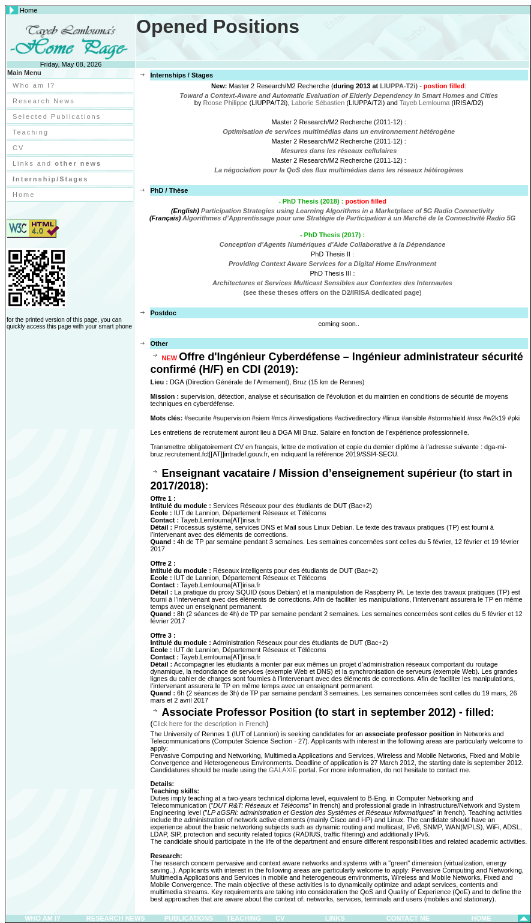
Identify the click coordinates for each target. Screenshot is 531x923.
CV (18, 147)
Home (24, 194)
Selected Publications (57, 116)
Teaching (31, 132)
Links (335, 918)
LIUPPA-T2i (397, 85)
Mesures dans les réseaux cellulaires (339, 150)
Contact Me (408, 918)
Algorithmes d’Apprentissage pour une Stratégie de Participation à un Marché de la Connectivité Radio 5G (348, 218)
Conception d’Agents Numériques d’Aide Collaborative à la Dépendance (333, 244)
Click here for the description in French (209, 723)
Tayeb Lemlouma (425, 102)
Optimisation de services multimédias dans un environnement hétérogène (339, 131)
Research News (44, 100)
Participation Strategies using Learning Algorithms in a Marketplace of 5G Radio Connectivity (347, 210)
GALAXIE (283, 769)
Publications (189, 918)
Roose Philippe (225, 102)
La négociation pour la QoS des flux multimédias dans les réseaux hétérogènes (338, 170)
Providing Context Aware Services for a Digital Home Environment (332, 263)
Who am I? (34, 85)
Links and (57, 163)
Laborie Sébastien (318, 102)
